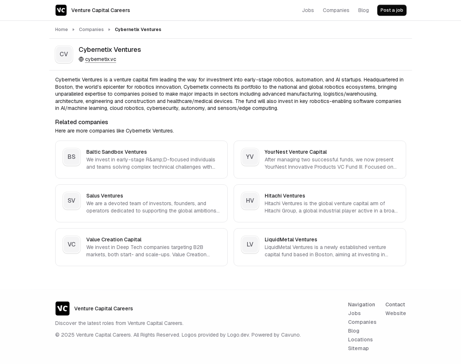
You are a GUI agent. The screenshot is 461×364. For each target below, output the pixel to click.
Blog (353, 330)
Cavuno (290, 335)
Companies (91, 29)
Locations (360, 339)
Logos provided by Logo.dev (215, 335)
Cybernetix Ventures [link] (138, 29)
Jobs (354, 313)
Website (395, 313)
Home (61, 29)
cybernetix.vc (97, 59)
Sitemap (358, 348)
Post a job (392, 10)
